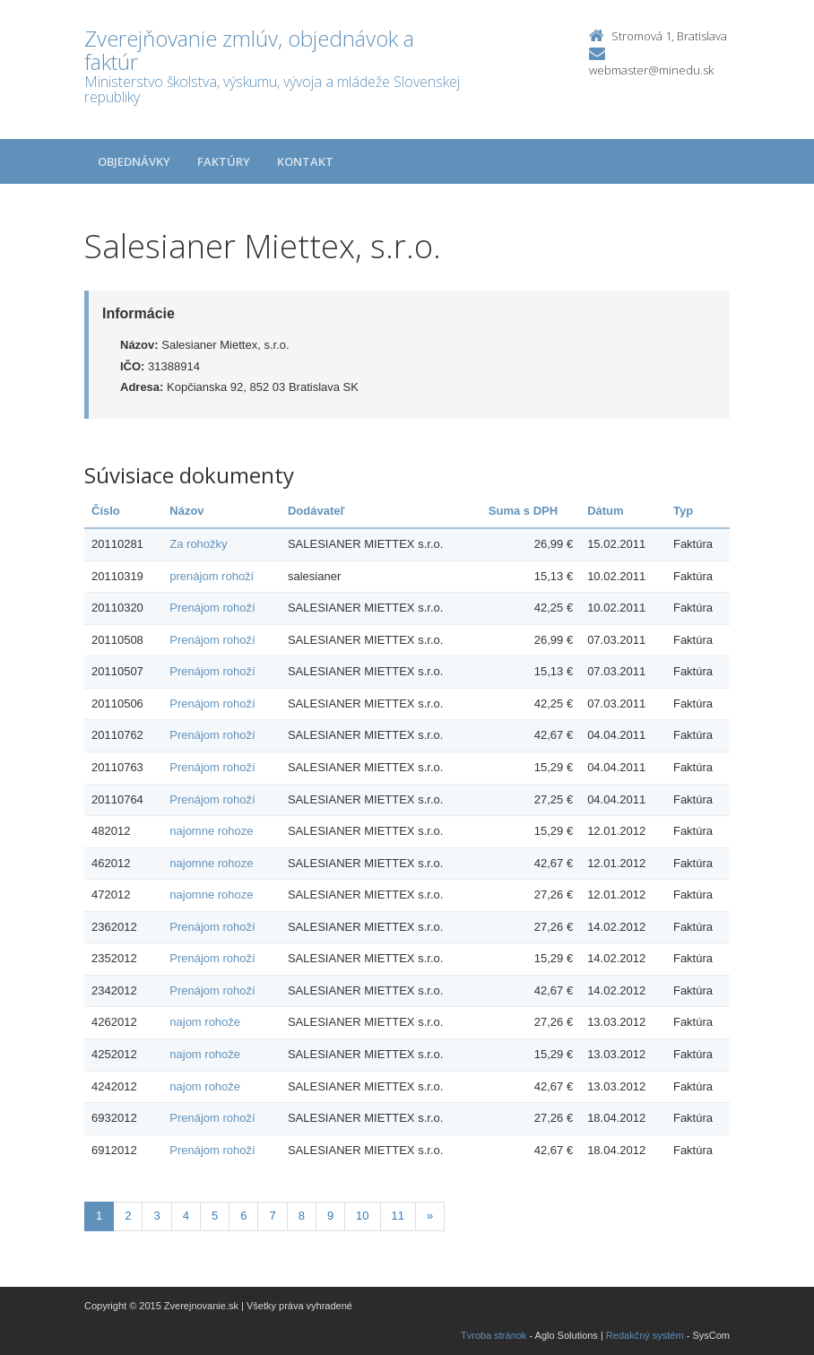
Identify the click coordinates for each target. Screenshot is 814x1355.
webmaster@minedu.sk (651, 70)
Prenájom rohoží (212, 607)
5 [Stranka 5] (215, 1215)
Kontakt (305, 161)
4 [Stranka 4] (186, 1215)
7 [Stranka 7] (272, 1215)
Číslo (105, 510)
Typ (683, 510)
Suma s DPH (523, 510)
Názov (186, 510)
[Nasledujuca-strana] (430, 1216)
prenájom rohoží (211, 576)
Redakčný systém (645, 1335)
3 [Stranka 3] (156, 1215)
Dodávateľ (316, 510)
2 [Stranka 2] (128, 1215)
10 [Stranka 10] (362, 1215)
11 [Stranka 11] (398, 1215)
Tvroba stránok (493, 1335)
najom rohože (204, 1022)
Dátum (605, 510)
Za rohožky (198, 544)
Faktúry (223, 161)
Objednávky (134, 161)
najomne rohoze (211, 831)
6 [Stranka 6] (243, 1215)
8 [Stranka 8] (302, 1215)
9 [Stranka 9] (330, 1215)
